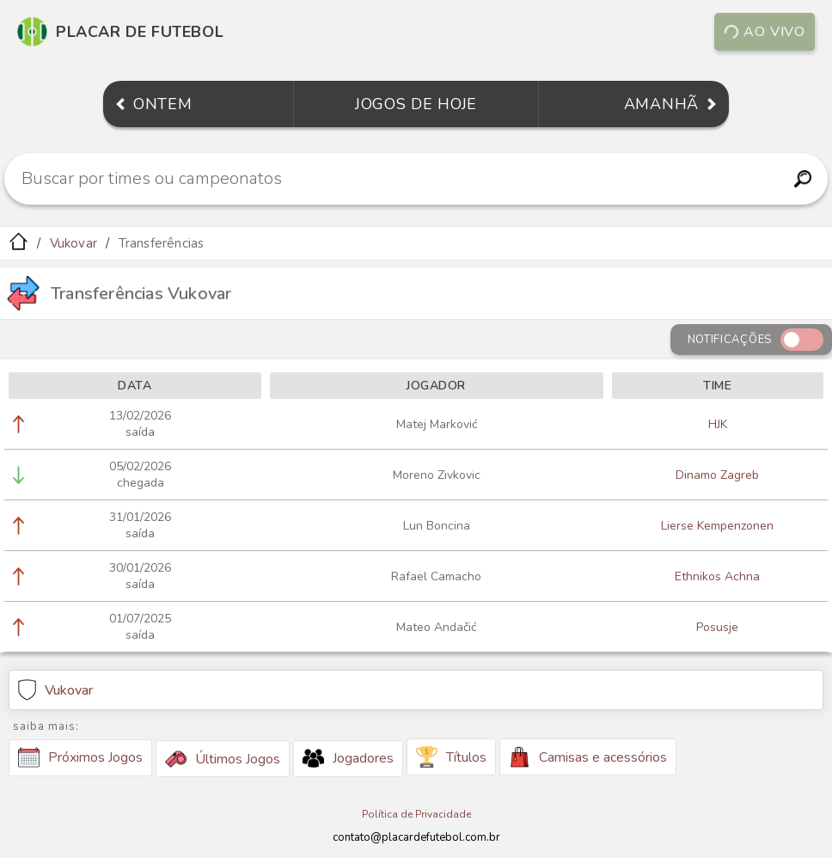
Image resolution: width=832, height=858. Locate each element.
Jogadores (348, 758)
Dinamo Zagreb (717, 475)
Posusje (717, 627)
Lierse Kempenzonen (717, 526)
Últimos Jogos (222, 759)
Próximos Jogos (80, 757)
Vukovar (73, 243)
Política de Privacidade (416, 814)
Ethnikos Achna (717, 576)
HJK (717, 424)
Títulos (451, 757)
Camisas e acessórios (588, 757)
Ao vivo (764, 31)
